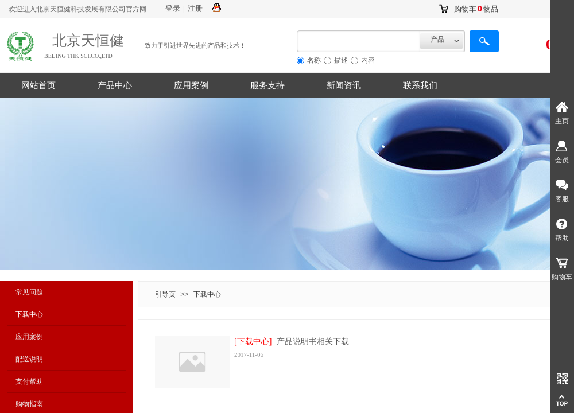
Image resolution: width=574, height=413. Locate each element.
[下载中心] (253, 341)
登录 (172, 8)
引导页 (165, 294)
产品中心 (115, 85)
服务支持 (267, 85)
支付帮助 (29, 381)
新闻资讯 (344, 85)
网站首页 (38, 85)
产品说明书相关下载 (313, 341)
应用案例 (191, 85)
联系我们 (420, 85)
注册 (195, 8)
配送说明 (29, 359)
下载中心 (29, 314)
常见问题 (29, 292)
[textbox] (358, 41)
